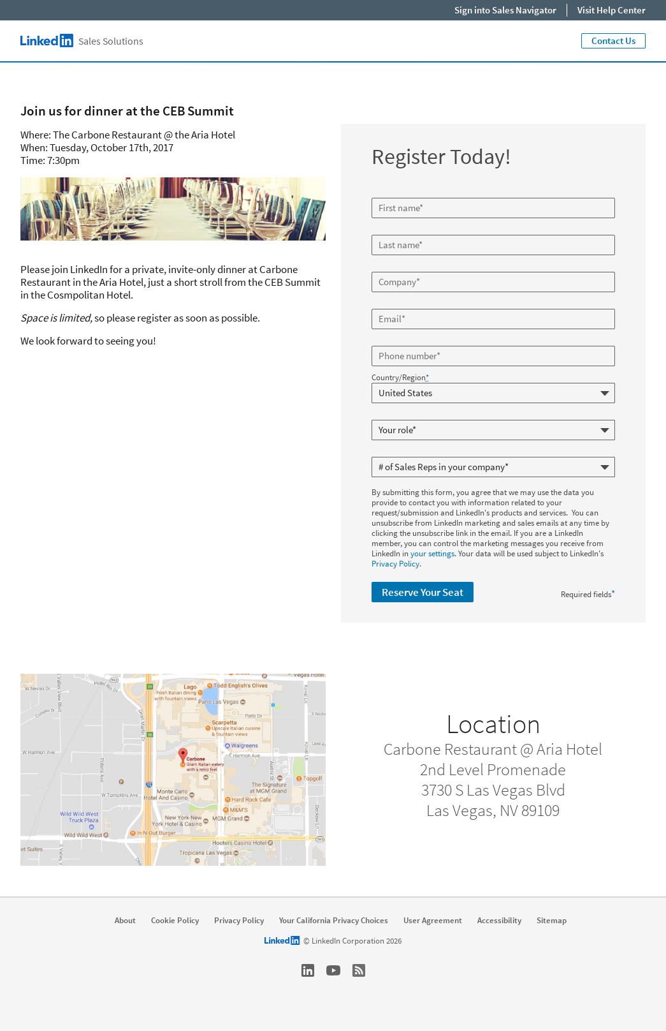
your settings (432, 553)
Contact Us (613, 40)
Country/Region (400, 378)
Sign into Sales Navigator (505, 10)
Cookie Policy (175, 921)
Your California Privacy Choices (333, 921)
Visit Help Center (611, 10)
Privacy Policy (395, 563)
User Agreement (432, 921)
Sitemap (552, 921)
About (125, 921)
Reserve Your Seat (422, 592)
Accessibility (499, 921)
